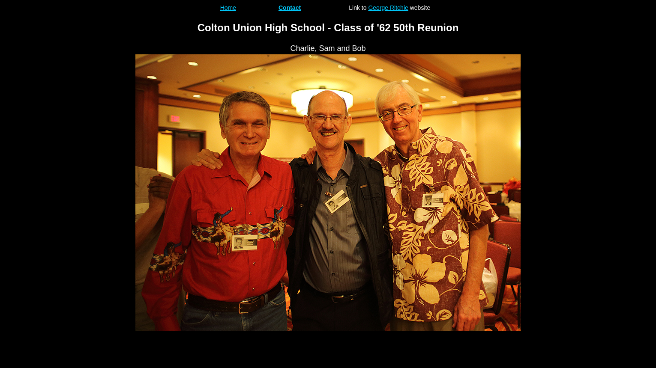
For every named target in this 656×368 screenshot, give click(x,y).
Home (228, 7)
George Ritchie (388, 7)
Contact (290, 7)
